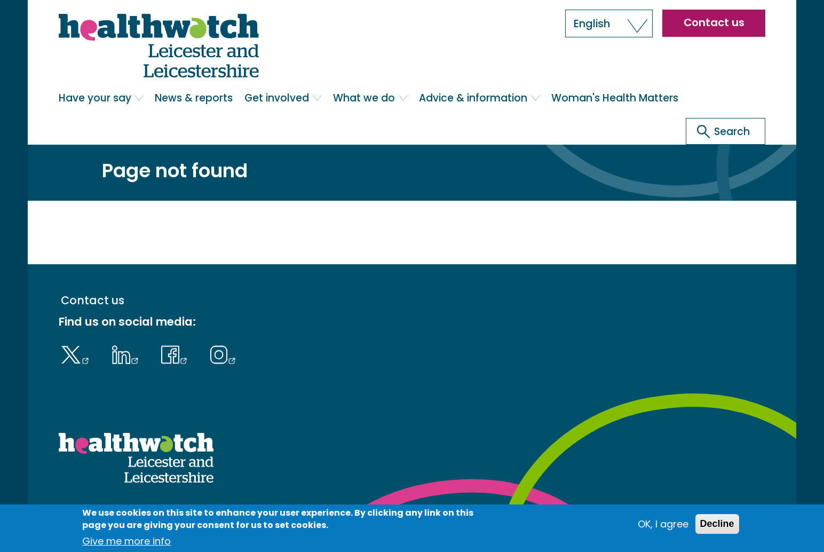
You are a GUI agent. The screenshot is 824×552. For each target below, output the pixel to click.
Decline (717, 523)
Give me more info (126, 541)
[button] (609, 23)
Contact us (714, 22)
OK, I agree (663, 524)
